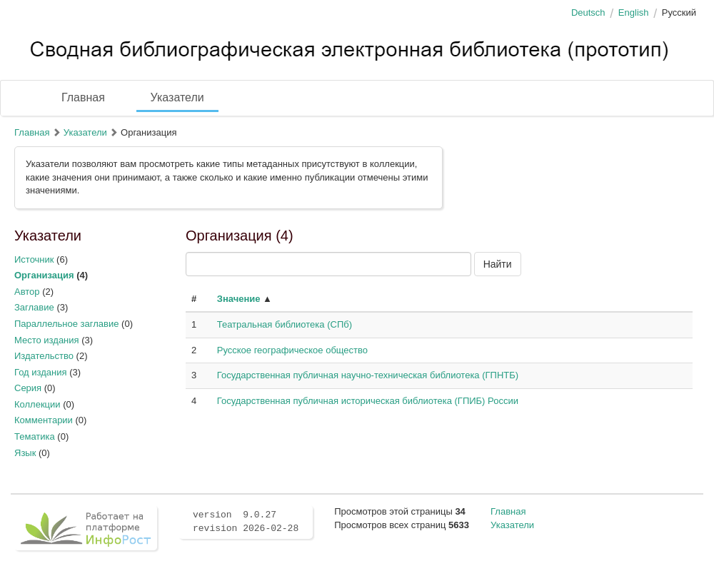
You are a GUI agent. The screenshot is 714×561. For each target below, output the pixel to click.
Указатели (177, 97)
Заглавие (34, 307)
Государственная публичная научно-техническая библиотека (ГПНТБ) (367, 375)
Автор (27, 291)
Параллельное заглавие (66, 323)
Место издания (46, 340)
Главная (83, 97)
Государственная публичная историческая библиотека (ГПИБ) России (367, 400)
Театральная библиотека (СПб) (284, 324)
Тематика (34, 436)
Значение (239, 298)
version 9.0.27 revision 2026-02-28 (245, 522)
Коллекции (37, 404)
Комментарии (43, 420)
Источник (34, 259)
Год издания (40, 372)
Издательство (44, 355)
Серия (27, 388)
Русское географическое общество (292, 350)
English (633, 12)
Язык (25, 453)
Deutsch (588, 12)
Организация (44, 275)
